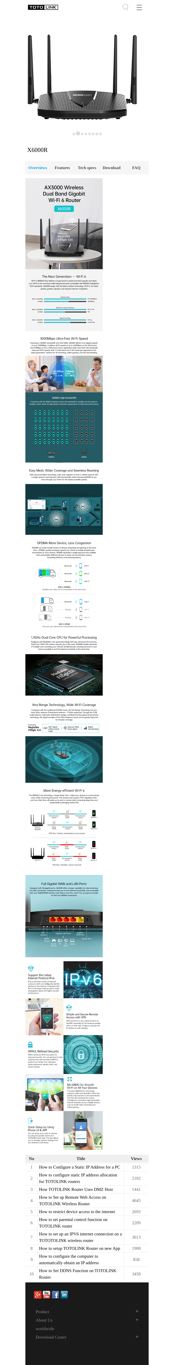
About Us (44, 1320)
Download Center (51, 1337)
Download (111, 167)
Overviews (38, 167)
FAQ (136, 167)
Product (42, 1311)
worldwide (45, 1328)
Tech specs (87, 167)
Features (62, 167)
